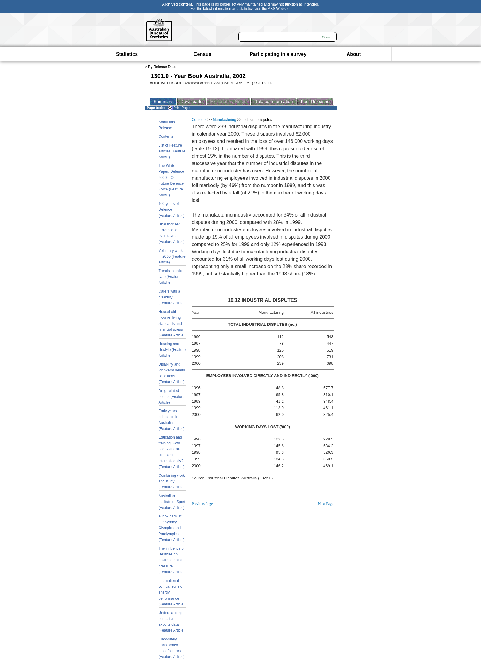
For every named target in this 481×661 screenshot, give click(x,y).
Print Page (179, 108)
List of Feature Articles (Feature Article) (172, 151)
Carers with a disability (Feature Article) (172, 297)
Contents (166, 136)
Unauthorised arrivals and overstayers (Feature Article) (172, 233)
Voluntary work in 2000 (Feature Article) (172, 256)
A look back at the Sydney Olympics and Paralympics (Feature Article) (172, 528)
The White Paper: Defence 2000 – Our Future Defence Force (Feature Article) (171, 180)
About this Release (167, 125)
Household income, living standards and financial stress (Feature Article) (172, 323)
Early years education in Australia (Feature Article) (172, 420)
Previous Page (202, 504)
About (354, 54)
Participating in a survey (278, 54)
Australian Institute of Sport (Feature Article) (172, 502)
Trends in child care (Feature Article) (171, 277)
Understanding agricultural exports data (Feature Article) (172, 622)
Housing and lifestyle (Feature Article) (172, 350)
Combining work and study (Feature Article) (172, 481)
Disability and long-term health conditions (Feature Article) (172, 373)
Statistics (127, 54)
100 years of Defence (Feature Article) (172, 209)
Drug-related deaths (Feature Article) (172, 397)
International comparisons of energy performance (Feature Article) (172, 592)
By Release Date (162, 67)
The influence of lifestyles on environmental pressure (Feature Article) (172, 560)
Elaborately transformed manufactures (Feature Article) (172, 648)
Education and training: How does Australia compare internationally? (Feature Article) (172, 452)
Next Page (325, 504)
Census (202, 54)
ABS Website (278, 8)
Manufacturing (224, 119)
